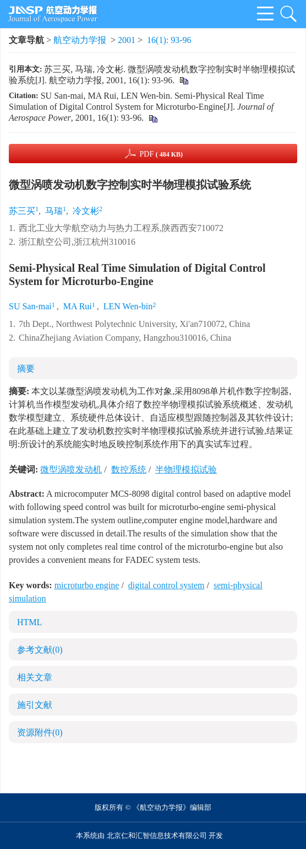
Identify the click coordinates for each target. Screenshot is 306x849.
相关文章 (34, 677)
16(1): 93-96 (169, 40)
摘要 (26, 368)
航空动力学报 (79, 40)
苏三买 (22, 211)
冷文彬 (86, 211)
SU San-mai (30, 306)
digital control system (166, 585)
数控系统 (128, 469)
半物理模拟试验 (186, 469)
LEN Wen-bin (128, 306)
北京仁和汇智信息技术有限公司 (157, 835)
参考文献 (40, 649)
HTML (29, 622)
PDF (161, 154)
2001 (126, 40)
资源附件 (40, 732)
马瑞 (54, 211)
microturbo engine (86, 585)
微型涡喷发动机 (71, 469)
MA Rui (77, 306)
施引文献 (34, 705)
